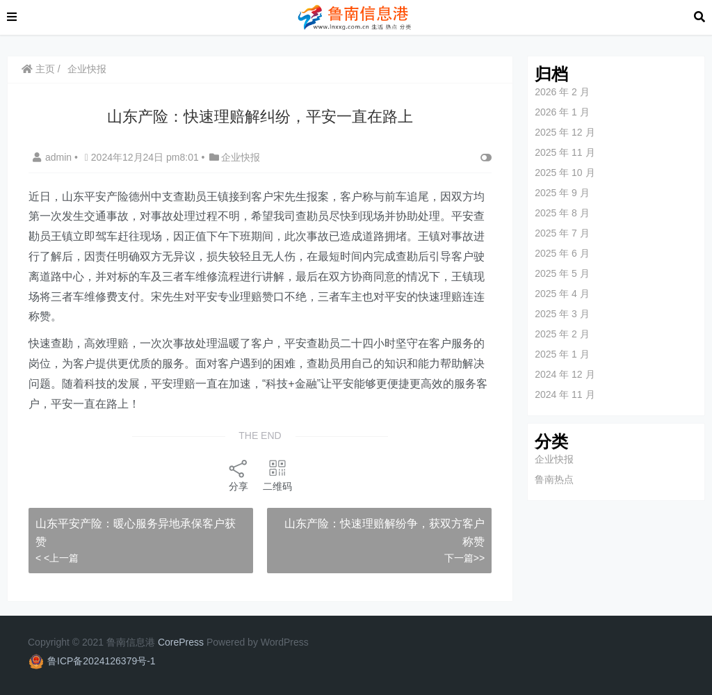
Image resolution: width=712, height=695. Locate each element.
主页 (38, 68)
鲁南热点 (554, 479)
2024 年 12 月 (564, 374)
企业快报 (86, 68)
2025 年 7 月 (562, 233)
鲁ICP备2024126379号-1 (101, 660)
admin (53, 157)
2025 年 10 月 (564, 172)
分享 (238, 475)
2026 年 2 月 (562, 91)
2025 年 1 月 (562, 354)
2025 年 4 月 (562, 293)
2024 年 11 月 (564, 394)
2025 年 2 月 (562, 333)
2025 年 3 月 (562, 313)
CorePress (181, 642)
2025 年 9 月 (562, 192)
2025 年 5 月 (562, 273)
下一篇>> (464, 558)
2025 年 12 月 (564, 132)
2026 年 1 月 (562, 112)
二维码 (277, 475)
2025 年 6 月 (562, 253)
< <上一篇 (57, 558)
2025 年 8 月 (562, 212)
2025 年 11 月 (564, 152)
